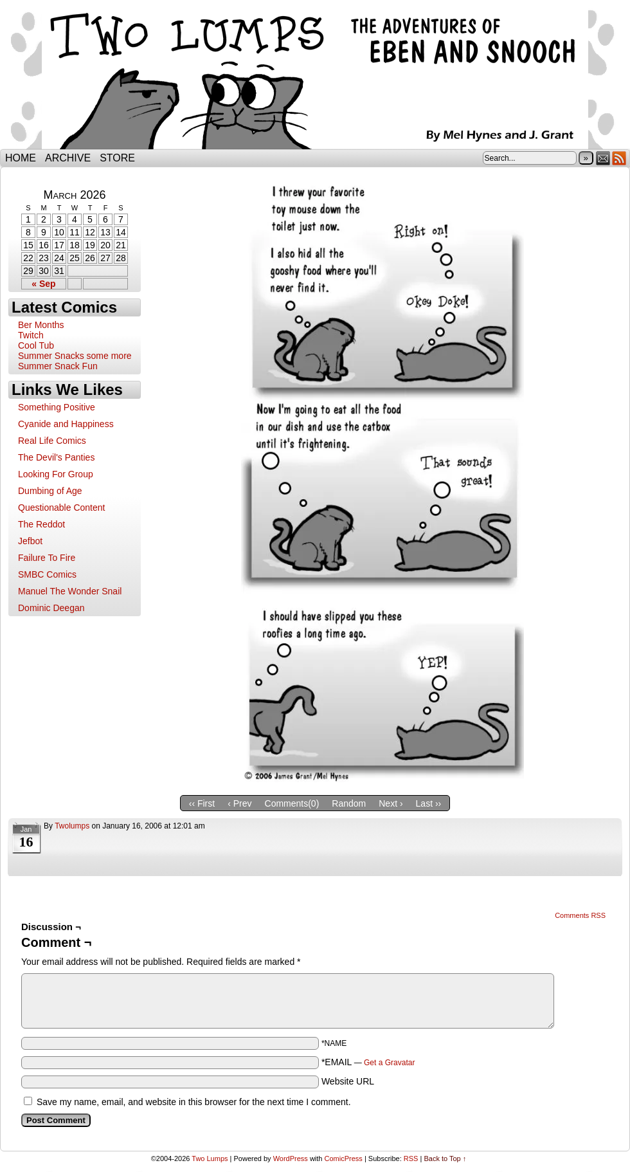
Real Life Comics (52, 440)
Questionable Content (61, 507)
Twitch (31, 335)
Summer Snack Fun (58, 366)
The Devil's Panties (56, 457)
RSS (619, 158)
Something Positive (56, 407)
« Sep (43, 284)
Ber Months (41, 325)
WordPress (290, 1158)
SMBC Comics (47, 574)
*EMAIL (368, 1062)
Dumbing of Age (50, 491)
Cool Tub (36, 345)
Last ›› (429, 803)
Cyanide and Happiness (66, 424)
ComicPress (344, 1158)
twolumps (72, 825)
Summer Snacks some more (75, 356)
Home (20, 157)
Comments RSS (580, 915)
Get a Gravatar (389, 1062)
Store (117, 157)
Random (349, 803)
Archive (68, 157)
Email (603, 158)
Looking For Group (55, 474)
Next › (390, 803)
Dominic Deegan (51, 608)
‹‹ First (202, 803)
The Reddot (41, 524)
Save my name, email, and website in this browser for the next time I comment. (194, 1102)
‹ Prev (239, 803)
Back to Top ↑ (445, 1158)
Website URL (347, 1081)
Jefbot (30, 541)
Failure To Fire (46, 558)
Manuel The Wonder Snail (70, 591)
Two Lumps (315, 77)
